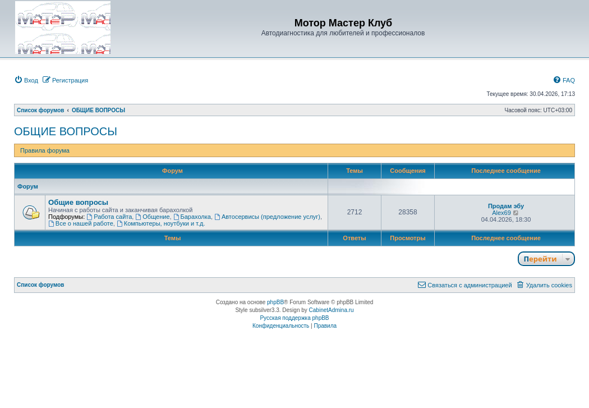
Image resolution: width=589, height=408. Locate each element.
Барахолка (192, 216)
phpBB (275, 302)
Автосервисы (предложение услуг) (267, 216)
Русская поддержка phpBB (294, 318)
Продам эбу (506, 206)
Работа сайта (109, 216)
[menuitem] (26, 80)
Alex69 (501, 212)
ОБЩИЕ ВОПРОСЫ (65, 131)
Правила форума (45, 150)
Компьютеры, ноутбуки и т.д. (161, 223)
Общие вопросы (78, 202)
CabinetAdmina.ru (331, 310)
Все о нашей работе (80, 223)
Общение (152, 216)
